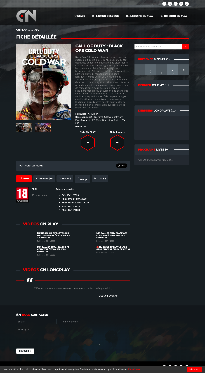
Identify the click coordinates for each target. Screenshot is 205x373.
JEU (36, 29)
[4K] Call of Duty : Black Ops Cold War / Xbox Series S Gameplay (53, 249)
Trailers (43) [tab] (44, 178)
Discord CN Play (173, 16)
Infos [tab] (24, 178)
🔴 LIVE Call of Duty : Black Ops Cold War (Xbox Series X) (113, 248)
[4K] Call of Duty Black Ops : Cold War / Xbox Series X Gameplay (112, 235)
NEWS (79, 16)
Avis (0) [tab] (82, 179)
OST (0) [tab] (100, 178)
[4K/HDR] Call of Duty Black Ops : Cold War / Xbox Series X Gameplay (53, 235)
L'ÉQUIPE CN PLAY (139, 16)
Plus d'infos (134, 369)
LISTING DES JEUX (105, 16)
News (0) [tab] (65, 178)
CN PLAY (21, 29)
